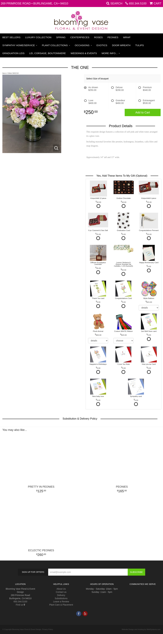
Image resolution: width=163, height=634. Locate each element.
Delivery (61, 595)
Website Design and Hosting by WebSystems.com (141, 629)
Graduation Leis (13, 53)
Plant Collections (55, 45)
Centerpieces (79, 37)
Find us (20, 604)
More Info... (110, 53)
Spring (61, 37)
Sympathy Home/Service (18, 45)
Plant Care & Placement (61, 604)
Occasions (82, 45)
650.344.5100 (137, 3)
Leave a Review (61, 601)
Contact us (61, 592)
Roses (98, 37)
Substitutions (61, 598)
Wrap (126, 37)
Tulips (139, 45)
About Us (61, 589)
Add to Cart (142, 112)
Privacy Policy (47, 629)
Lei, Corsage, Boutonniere (47, 53)
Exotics (102, 45)
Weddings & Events (84, 53)
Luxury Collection (38, 37)
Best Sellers (11, 37)
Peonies (113, 37)
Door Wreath (121, 45)
